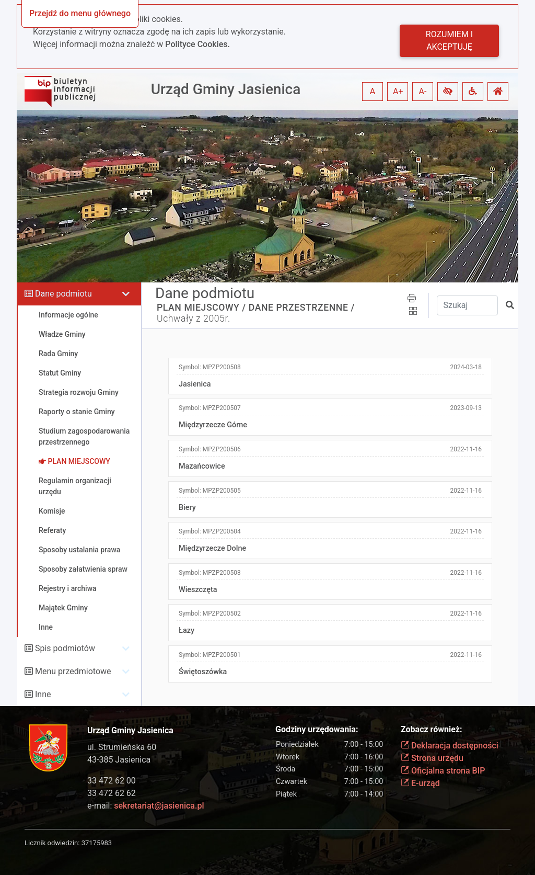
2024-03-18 (466, 367)
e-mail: (145, 806)
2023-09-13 (466, 408)
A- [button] (423, 91)
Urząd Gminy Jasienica (226, 89)
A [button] (372, 91)
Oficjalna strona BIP (443, 771)
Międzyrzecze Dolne (212, 548)
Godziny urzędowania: (316, 729)
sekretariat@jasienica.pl (159, 806)
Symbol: (210, 367)
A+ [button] (398, 91)
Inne (43, 694)
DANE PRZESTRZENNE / (302, 307)
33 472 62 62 (111, 793)
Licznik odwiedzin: (52, 843)
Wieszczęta (198, 589)
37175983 (97, 843)
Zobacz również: (431, 729)
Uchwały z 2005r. (193, 318)
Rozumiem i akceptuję (449, 40)
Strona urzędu (432, 758)
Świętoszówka (203, 671)
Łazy (186, 630)
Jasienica (195, 384)
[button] (447, 91)
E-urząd (420, 783)
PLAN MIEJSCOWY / (201, 307)
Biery (187, 507)
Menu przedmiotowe (73, 671)
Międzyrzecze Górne (213, 425)
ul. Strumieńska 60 (121, 747)
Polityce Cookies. (197, 44)
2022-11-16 (466, 449)
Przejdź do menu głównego (80, 13)
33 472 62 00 (111, 781)
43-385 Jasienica (118, 760)
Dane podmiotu (63, 294)
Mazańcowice (202, 466)
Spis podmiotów (65, 648)
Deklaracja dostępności (449, 746)
